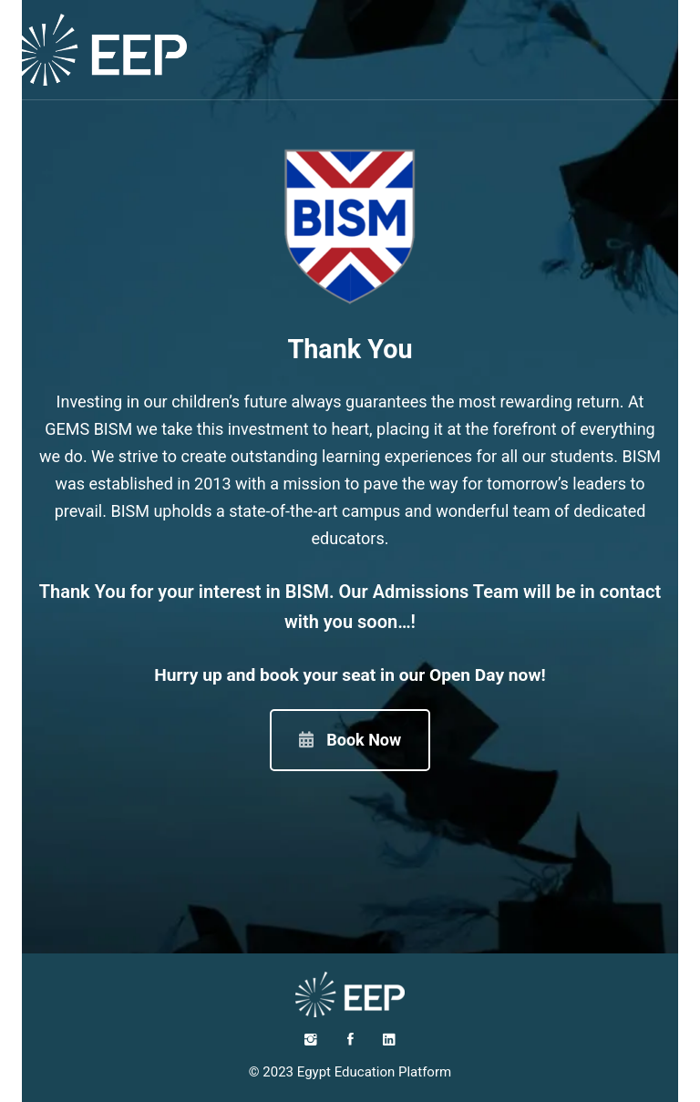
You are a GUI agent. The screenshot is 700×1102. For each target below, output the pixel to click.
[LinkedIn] (389, 1039)
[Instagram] (311, 1039)
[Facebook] (350, 1039)
